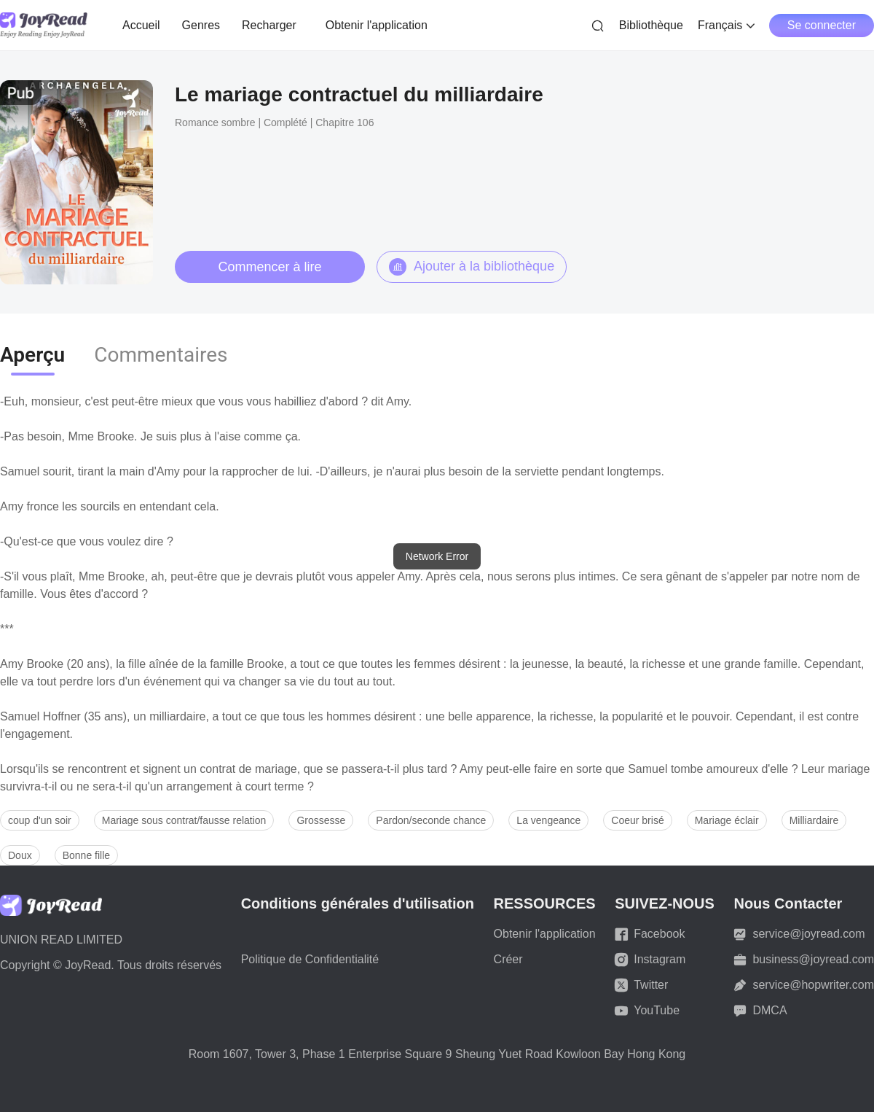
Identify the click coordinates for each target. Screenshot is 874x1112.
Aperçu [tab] (32, 355)
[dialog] (437, 556)
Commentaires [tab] (160, 355)
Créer (508, 959)
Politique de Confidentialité (310, 959)
